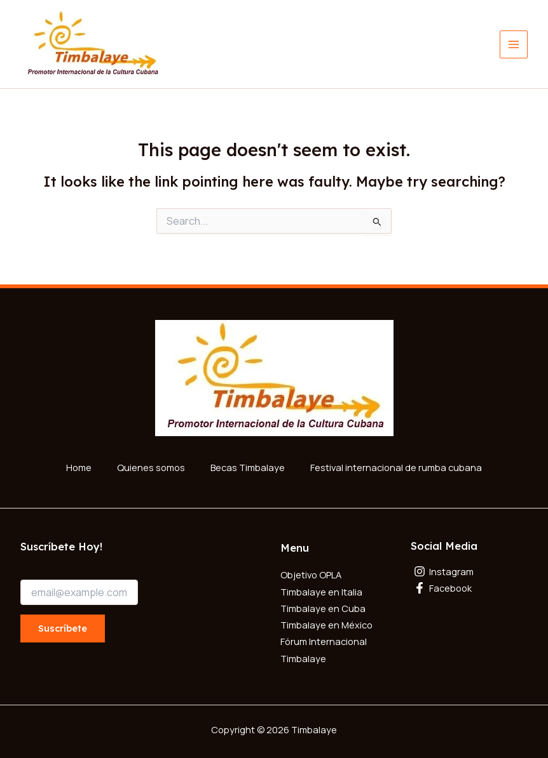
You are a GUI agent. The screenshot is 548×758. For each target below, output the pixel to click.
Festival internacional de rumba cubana (396, 466)
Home (79, 466)
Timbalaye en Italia (321, 589)
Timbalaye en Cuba (323, 606)
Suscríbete (62, 626)
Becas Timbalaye (247, 466)
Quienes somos (151, 466)
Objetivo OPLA (310, 573)
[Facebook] (469, 586)
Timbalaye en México (326, 622)
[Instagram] (469, 570)
